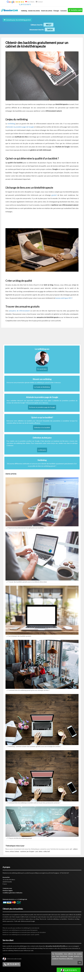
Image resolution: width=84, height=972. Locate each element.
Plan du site (43, 919)
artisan (12, 851)
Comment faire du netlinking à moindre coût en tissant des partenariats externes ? (34, 803)
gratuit (54, 195)
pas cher (27, 946)
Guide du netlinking (53, 919)
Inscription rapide (75, 10)
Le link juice (42, 450)
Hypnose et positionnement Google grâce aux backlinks (26, 528)
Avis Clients (29, 2)
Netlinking (24, 11)
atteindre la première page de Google (20, 127)
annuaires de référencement (19, 311)
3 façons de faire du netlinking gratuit (20, 838)
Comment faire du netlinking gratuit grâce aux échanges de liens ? (29, 690)
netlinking (11, 124)
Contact (39, 2)
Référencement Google (28, 921)
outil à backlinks (22, 948)
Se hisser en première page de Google (42, 407)
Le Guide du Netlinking (42, 387)
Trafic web (17, 921)
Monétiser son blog (73, 919)
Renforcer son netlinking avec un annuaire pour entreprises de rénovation (24, 932)
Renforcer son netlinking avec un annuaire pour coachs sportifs (21, 934)
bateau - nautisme (20, 851)
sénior (41, 851)
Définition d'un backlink (42, 427)
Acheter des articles (34, 11)
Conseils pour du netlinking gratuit (17, 20)
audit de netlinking (8, 950)
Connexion (63, 11)
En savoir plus (42, 369)
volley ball (46, 851)
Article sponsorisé (8, 921)
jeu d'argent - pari (32, 851)
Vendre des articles (46, 11)
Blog (37, 919)
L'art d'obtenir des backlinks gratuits (19, 636)
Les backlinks (63, 919)
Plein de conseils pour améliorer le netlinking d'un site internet (21, 928)
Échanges (56, 11)
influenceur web (28, 950)
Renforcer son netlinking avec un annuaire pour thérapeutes (20, 930)
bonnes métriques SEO (63, 298)
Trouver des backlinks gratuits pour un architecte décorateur (27, 582)
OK (80, 963)
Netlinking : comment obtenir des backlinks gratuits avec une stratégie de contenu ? (34, 746)
